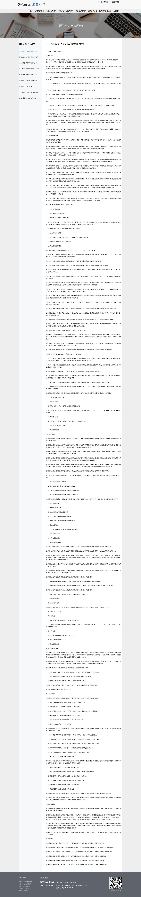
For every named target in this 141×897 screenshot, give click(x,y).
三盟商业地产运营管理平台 (25, 881)
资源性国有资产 (81, 11)
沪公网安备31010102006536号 (66, 888)
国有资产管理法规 (105, 11)
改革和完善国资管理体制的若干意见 (29, 69)
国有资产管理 (39, 11)
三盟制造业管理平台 (24, 888)
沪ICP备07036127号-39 (80, 885)
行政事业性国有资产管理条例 (27, 98)
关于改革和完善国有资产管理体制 (28, 92)
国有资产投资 (92, 11)
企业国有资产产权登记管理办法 (28, 74)
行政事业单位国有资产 (66, 11)
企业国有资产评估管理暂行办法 (28, 63)
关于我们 (116, 11)
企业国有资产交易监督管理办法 (28, 51)
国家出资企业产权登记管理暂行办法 (29, 57)
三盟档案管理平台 (23, 890)
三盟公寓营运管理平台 (24, 886)
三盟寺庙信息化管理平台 (25, 884)
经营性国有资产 (51, 11)
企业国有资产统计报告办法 (26, 86)
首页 (31, 11)
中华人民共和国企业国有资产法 (28, 80)
